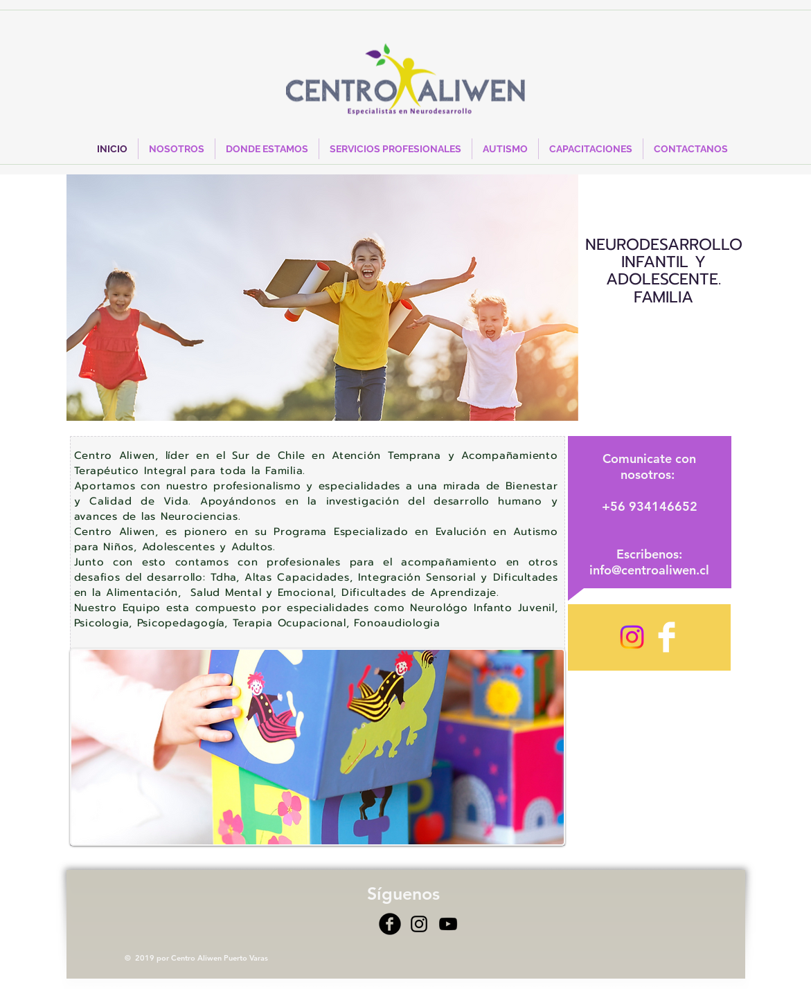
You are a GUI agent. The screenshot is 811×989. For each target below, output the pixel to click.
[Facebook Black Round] (390, 924)
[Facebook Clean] (666, 637)
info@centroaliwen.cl (649, 570)
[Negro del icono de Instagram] (419, 924)
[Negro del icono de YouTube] (448, 924)
